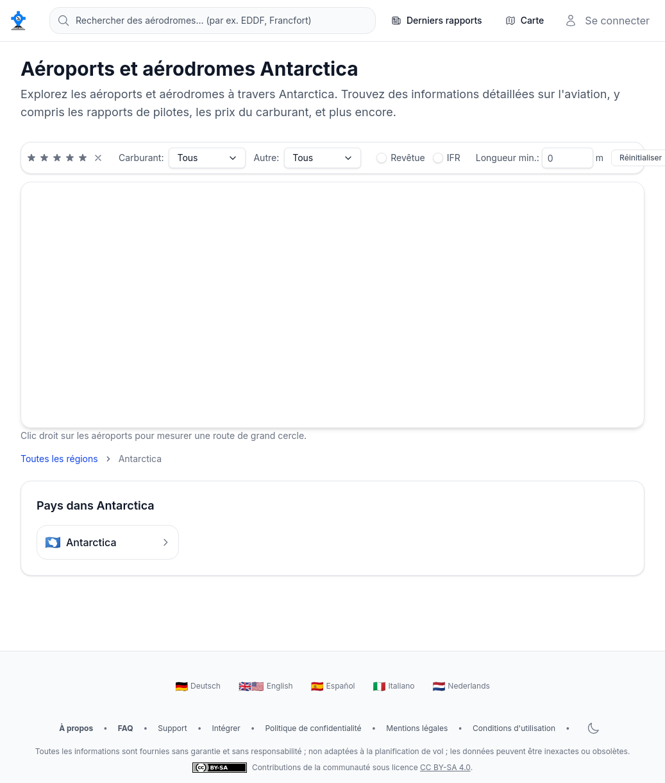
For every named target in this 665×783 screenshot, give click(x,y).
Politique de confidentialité (313, 728)
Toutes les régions (59, 458)
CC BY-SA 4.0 (445, 767)
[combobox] (212, 20)
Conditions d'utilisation (514, 728)
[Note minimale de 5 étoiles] (83, 158)
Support (172, 728)
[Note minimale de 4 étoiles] (70, 158)
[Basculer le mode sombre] (593, 728)
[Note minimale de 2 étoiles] (44, 158)
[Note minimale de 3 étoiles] (57, 158)
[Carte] (525, 20)
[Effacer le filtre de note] (98, 158)
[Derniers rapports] (436, 20)
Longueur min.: (507, 157)
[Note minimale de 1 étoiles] (31, 158)
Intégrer (226, 728)
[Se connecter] (607, 20)
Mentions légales (417, 728)
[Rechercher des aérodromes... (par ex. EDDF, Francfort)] (212, 20)
